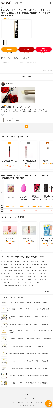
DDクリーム (33, 264)
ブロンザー (13, 264)
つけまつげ (26, 270)
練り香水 (33, 285)
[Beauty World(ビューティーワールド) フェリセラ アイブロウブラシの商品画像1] (16, 29)
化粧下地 (3, 261)
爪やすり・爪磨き (38, 276)
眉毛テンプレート (5, 273)
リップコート (21, 279)
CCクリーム (26, 264)
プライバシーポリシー (29, 402)
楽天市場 (26, 49)
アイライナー (24, 267)
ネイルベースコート (41, 273)
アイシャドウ (32, 267)
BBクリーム (20, 264)
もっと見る (26, 65)
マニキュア (14, 273)
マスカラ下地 (4, 267)
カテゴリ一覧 (22, 398)
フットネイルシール (6, 276)
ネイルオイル (15, 276)
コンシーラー (24, 261)
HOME (26, 394)
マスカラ (46, 264)
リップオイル (13, 279)
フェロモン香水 (19, 285)
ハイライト (41, 261)
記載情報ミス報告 (47, 70)
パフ (33, 279)
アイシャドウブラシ (17, 282)
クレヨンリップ (5, 279)
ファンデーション (11, 261)
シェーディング (5, 264)
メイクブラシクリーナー (7, 285)
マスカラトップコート (14, 267)
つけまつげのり (34, 270)
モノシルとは (30, 398)
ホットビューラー (12, 270)
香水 (37, 285)
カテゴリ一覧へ (48, 291)
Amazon (9, 49)
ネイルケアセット (28, 276)
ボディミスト (26, 285)
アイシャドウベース (41, 267)
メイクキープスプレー (40, 279)
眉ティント (41, 270)
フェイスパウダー (33, 261)
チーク (18, 261)
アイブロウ (4, 270)
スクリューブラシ (41, 282)
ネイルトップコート (30, 273)
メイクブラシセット (6, 282)
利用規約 (20, 402)
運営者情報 (14, 402)
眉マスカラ (48, 270)
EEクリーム (40, 264)
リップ (46, 276)
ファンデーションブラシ (29, 282)
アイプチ (20, 270)
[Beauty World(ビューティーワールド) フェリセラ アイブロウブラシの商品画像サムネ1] (4, 42)
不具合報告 (39, 402)
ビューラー (28, 279)
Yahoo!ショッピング (43, 49)
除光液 (21, 276)
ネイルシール (21, 273)
